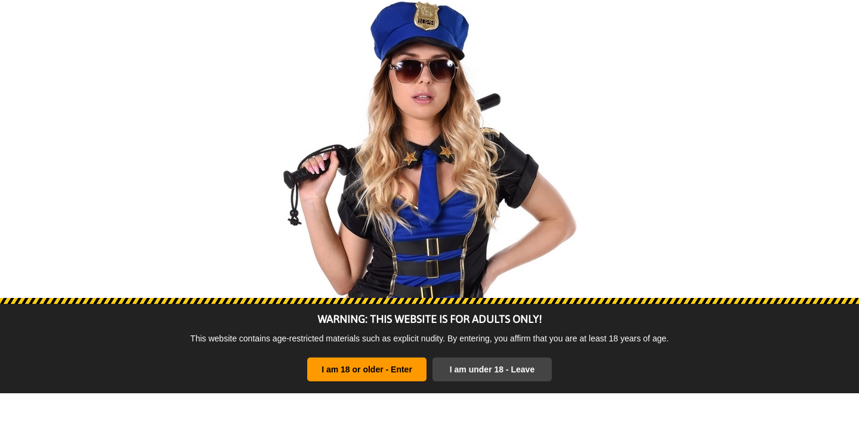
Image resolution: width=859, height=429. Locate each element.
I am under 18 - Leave (492, 369)
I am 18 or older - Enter (367, 369)
